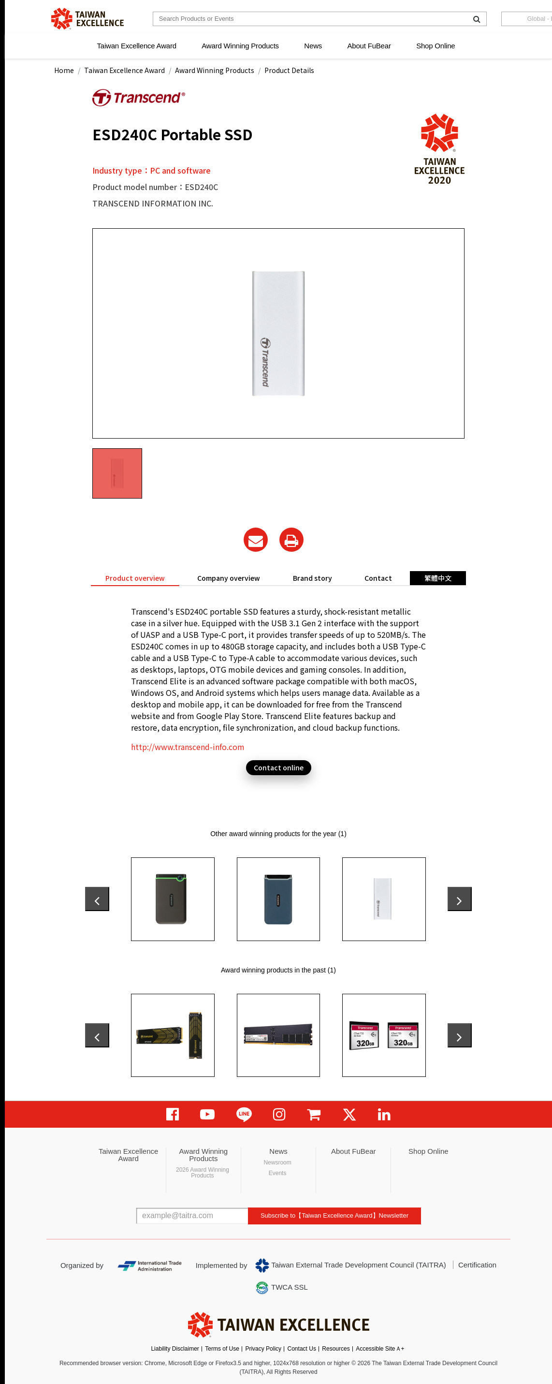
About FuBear (369, 46)
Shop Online (435, 46)
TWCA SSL (281, 1288)
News (313, 46)
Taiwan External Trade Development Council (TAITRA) (350, 1265)
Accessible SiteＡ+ (380, 1348)
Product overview (135, 578)
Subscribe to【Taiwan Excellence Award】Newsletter (334, 1215)
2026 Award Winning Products (202, 1172)
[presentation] (97, 899)
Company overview (228, 578)
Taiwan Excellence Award (136, 46)
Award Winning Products (240, 46)
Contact (378, 578)
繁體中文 (437, 578)
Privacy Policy (263, 1348)
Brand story (312, 578)
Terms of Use (222, 1348)
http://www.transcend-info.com (188, 746)
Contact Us (302, 1348)
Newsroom (277, 1162)
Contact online (279, 767)
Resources (335, 1348)
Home (64, 70)
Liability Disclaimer (175, 1348)
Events (278, 1173)
